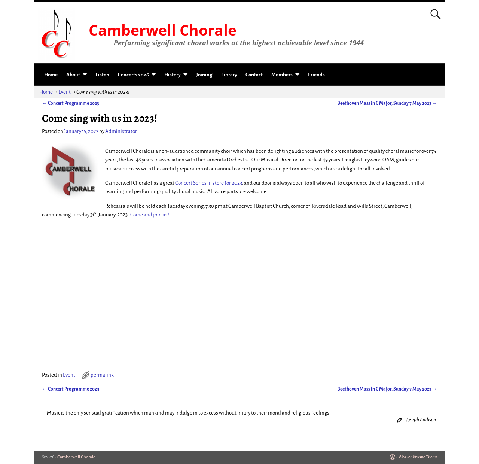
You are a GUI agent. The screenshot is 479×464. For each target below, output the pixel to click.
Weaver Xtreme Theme (418, 457)
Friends (316, 75)
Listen (102, 75)
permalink (102, 375)
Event (64, 92)
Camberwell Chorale (163, 30)
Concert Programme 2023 (70, 103)
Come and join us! (149, 215)
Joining (204, 75)
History (172, 75)
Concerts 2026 (133, 75)
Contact (254, 75)
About (73, 75)
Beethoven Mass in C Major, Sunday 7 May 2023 (387, 103)
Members (282, 75)
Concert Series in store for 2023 (208, 183)
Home (51, 75)
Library (229, 75)
